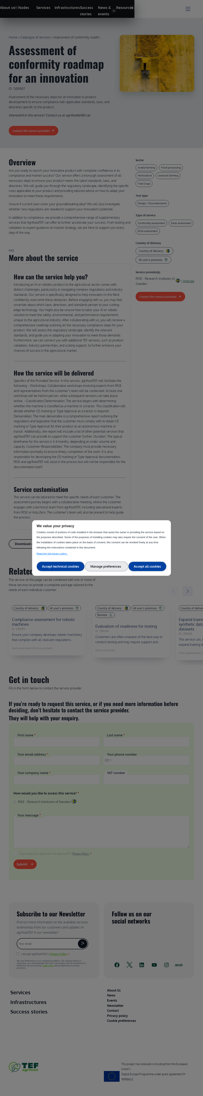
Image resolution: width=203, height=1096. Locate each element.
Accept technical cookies (60, 566)
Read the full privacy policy (52, 553)
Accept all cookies (147, 566)
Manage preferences (106, 566)
